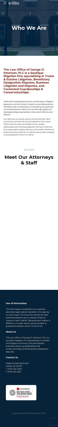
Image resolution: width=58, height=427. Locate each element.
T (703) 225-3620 (14, 369)
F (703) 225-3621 (13, 372)
